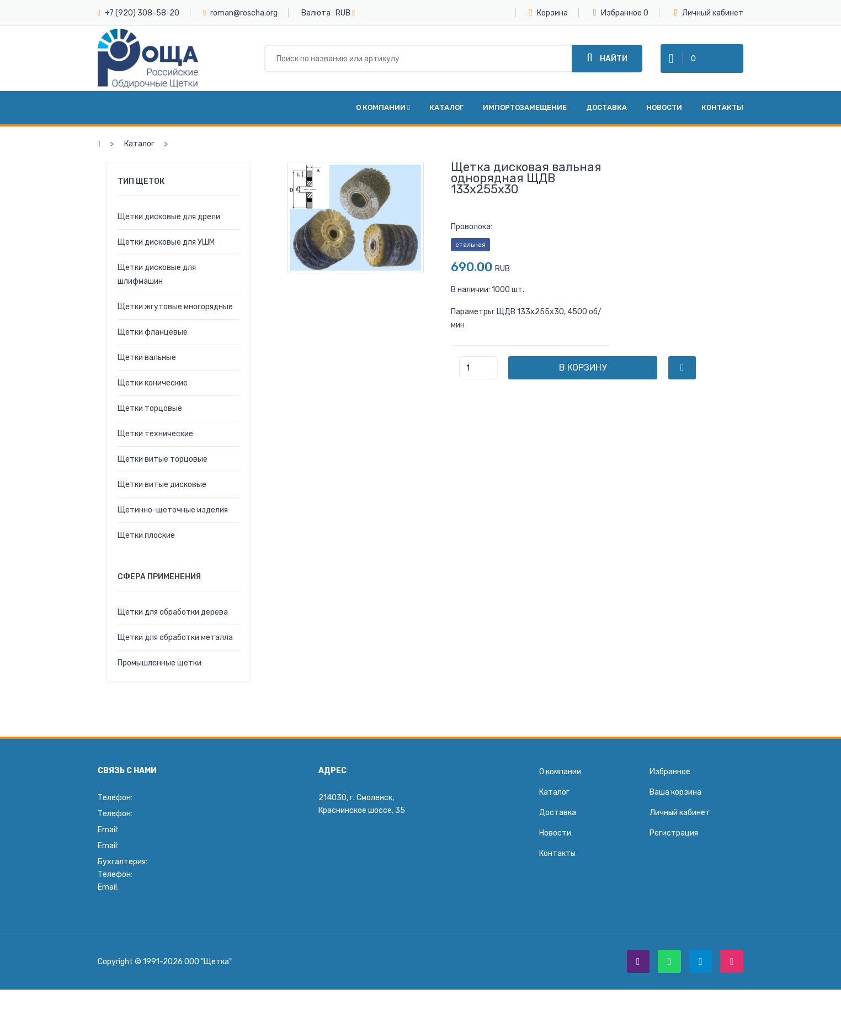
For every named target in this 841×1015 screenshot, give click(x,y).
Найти (607, 58)
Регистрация (674, 834)
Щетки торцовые (150, 409)
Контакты (722, 108)
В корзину (583, 368)
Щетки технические (155, 435)
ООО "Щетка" (208, 963)
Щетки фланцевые (153, 333)
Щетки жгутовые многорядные (175, 308)
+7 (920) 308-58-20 (142, 13)
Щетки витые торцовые (162, 460)
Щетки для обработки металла (175, 638)
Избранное (617, 12)
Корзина (548, 12)
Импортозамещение (525, 108)
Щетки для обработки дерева (173, 613)
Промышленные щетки (159, 664)
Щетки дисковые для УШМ (166, 243)
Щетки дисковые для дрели (169, 218)
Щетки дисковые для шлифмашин (157, 275)
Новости (664, 108)
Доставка (606, 108)
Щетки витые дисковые (162, 485)
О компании (383, 108)
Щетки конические (153, 384)
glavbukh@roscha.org (158, 888)
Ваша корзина (675, 793)
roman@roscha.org (244, 13)
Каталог (446, 108)
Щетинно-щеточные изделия (173, 511)
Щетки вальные (147, 358)
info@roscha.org (167, 847)
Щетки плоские (146, 536)
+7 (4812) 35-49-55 (174, 798)
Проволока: (471, 227)
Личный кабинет (708, 12)
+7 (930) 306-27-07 (173, 875)
